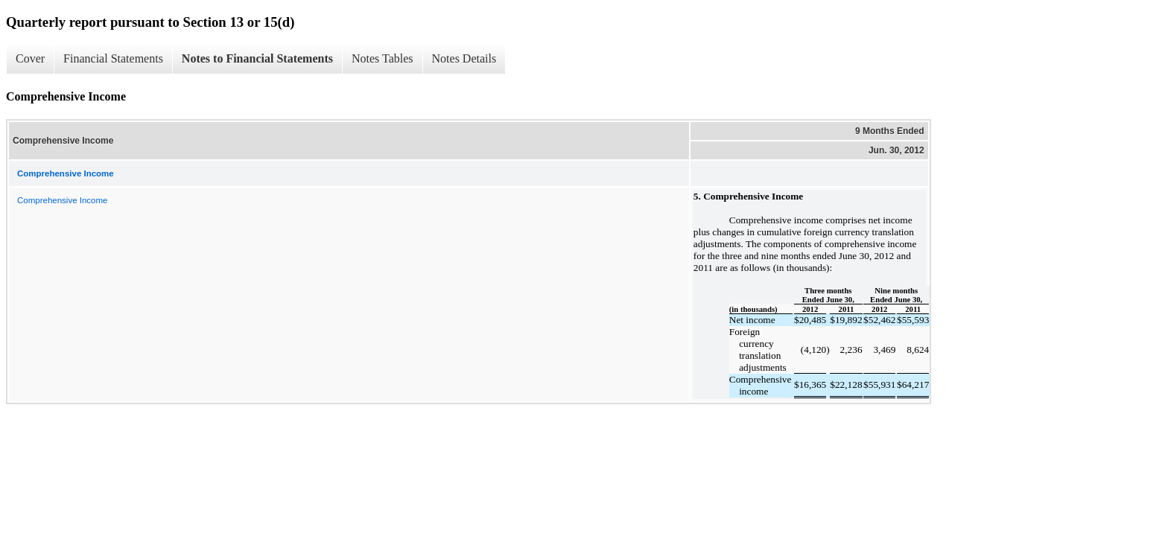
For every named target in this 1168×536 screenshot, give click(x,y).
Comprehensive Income (62, 200)
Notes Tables (382, 58)
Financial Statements (113, 58)
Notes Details (464, 58)
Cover (30, 58)
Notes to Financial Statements (257, 58)
